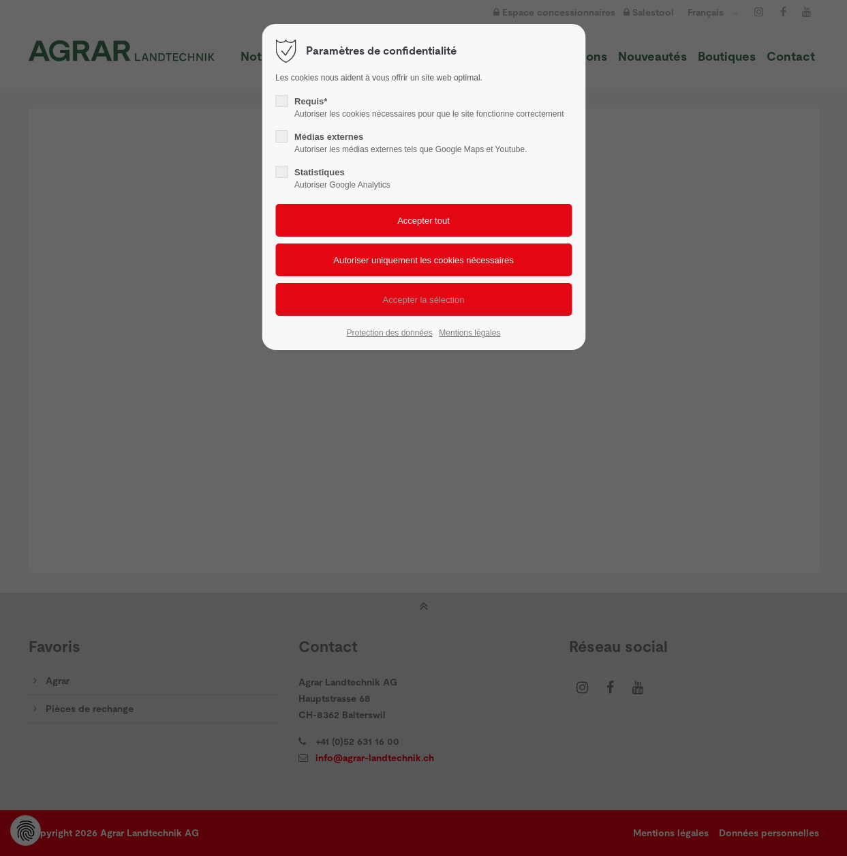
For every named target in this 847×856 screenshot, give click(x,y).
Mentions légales (469, 333)
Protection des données (390, 333)
